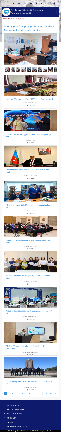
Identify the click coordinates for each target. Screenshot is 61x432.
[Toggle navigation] (54, 12)
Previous (6, 49)
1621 (45, 393)
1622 (51, 393)
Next (55, 49)
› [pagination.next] (55, 393)
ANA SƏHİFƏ (7, 19)
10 (36, 393)
